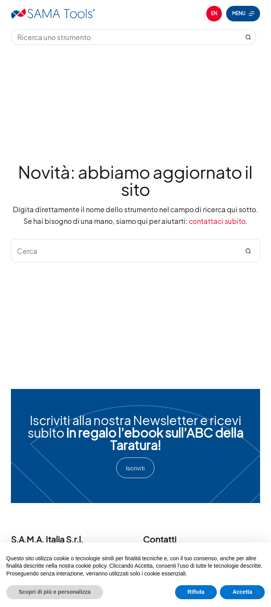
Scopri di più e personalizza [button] (54, 592)
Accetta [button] (242, 592)
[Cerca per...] (126, 37)
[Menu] (243, 13)
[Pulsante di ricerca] (248, 37)
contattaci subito (217, 220)
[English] (214, 13)
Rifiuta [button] (196, 592)
